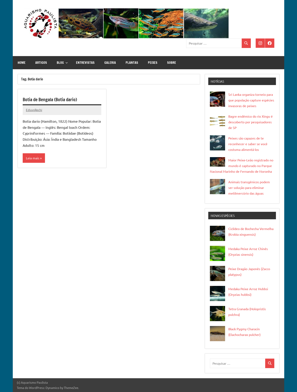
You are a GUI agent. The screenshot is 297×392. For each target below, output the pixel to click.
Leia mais (32, 158)
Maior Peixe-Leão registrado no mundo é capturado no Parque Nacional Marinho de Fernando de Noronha (241, 165)
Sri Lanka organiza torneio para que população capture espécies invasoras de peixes (251, 100)
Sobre (171, 62)
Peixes (152, 62)
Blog (62, 62)
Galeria (110, 62)
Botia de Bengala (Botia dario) (50, 99)
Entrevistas (85, 62)
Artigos (41, 62)
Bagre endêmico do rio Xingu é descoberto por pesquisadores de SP (250, 122)
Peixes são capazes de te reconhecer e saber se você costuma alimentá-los (247, 143)
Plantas (132, 62)
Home (22, 62)
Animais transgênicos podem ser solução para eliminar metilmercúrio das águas (249, 187)
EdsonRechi (34, 110)
